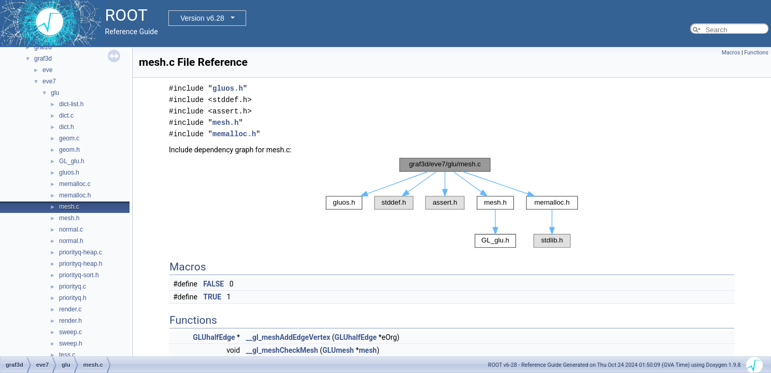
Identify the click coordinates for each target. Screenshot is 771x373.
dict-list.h (71, 104)
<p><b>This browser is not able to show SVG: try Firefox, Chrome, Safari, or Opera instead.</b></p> (451, 202)
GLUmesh (338, 350)
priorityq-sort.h (79, 275)
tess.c (67, 354)
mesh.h (69, 218)
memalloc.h (75, 195)
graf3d (43, 58)
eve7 (49, 81)
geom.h (69, 149)
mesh (368, 350)
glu (55, 92)
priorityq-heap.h (80, 263)
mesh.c (69, 206)
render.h (70, 320)
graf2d (43, 47)
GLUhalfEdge (214, 337)
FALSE (213, 284)
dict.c (66, 115)
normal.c (71, 229)
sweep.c (70, 332)
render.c (70, 309)
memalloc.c (75, 184)
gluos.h (69, 172)
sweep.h (70, 343)
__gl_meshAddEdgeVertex (288, 337)
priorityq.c (72, 286)
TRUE (212, 297)
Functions (756, 52)
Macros (731, 52)
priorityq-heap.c (80, 252)
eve (47, 70)
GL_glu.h (71, 161)
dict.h (66, 127)
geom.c (69, 138)
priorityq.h (73, 298)
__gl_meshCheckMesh (282, 350)
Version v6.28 (202, 18)
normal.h (71, 241)
